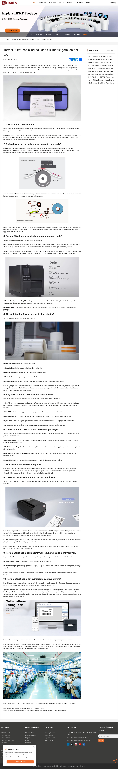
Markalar (52, 3)
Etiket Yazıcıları (5, 735)
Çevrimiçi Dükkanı (30, 735)
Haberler (77, 35)
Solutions (70, 3)
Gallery (57, 35)
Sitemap (82, 766)
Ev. (34, 3)
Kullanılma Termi (73, 766)
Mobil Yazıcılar (5, 738)
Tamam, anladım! (20, 762)
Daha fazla (111, 50)
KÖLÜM (61, 3)
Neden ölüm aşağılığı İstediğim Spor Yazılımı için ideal (26, 708)
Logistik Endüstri (50, 738)
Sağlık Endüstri (49, 740)
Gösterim (67, 35)
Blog (85, 35)
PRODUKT (42, 3)
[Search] (107, 3)
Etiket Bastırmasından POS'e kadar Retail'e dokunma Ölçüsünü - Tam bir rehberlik (37, 711)
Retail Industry (49, 735)
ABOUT (89, 3)
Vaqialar (48, 35)
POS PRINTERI (5, 733)
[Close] (34, 747)
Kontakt (80, 3)
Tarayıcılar (4, 742)
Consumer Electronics (7, 740)
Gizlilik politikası (59, 766)
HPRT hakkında (36, 35)
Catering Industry (50, 733)
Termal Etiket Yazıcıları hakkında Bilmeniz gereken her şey (32, 39)
